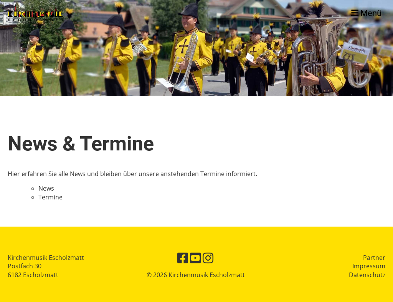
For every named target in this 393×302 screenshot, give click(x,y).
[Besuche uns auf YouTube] (195, 258)
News (46, 188)
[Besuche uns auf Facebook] (182, 258)
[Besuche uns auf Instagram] (208, 258)
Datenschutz (367, 275)
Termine (50, 197)
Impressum (368, 266)
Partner (374, 257)
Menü (366, 13)
